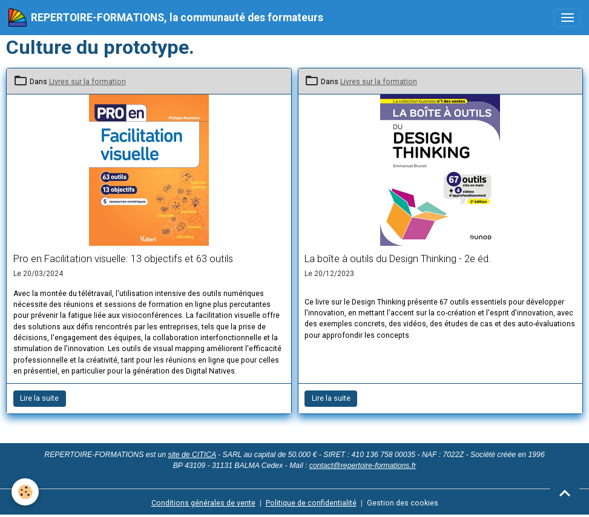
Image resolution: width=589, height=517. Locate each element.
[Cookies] (25, 491)
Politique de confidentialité (311, 503)
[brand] (165, 17)
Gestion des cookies (402, 503)
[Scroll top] (565, 493)
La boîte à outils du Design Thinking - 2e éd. (397, 258)
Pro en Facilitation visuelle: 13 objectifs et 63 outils (123, 258)
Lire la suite (39, 398)
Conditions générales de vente (203, 503)
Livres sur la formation (87, 81)
